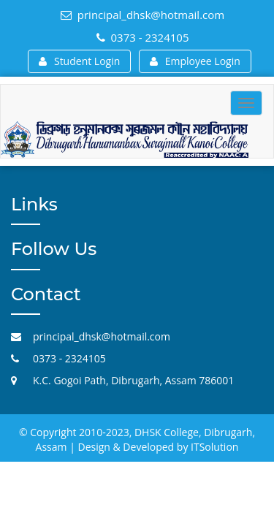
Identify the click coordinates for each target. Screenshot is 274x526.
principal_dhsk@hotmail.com (142, 14)
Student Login (79, 61)
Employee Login (195, 61)
